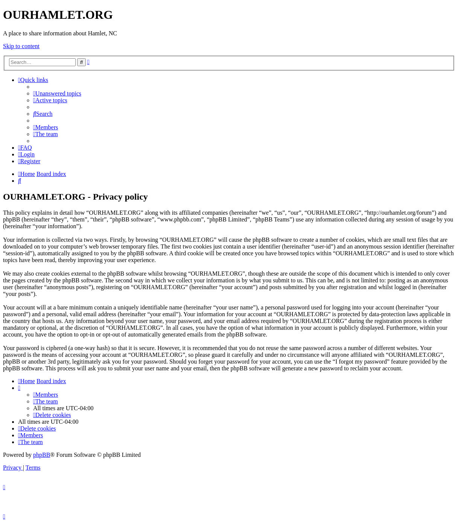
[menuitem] (57, 93)
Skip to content (21, 46)
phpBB (41, 455)
